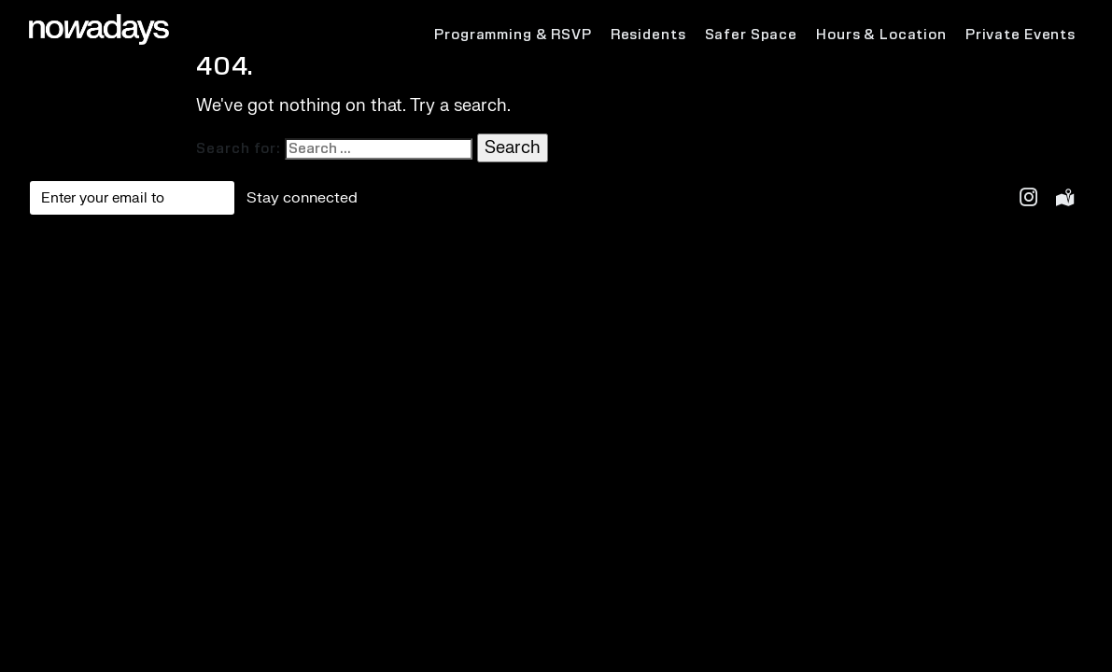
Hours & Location (881, 35)
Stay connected (302, 198)
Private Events (1020, 35)
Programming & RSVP (513, 35)
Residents (648, 35)
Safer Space (751, 35)
